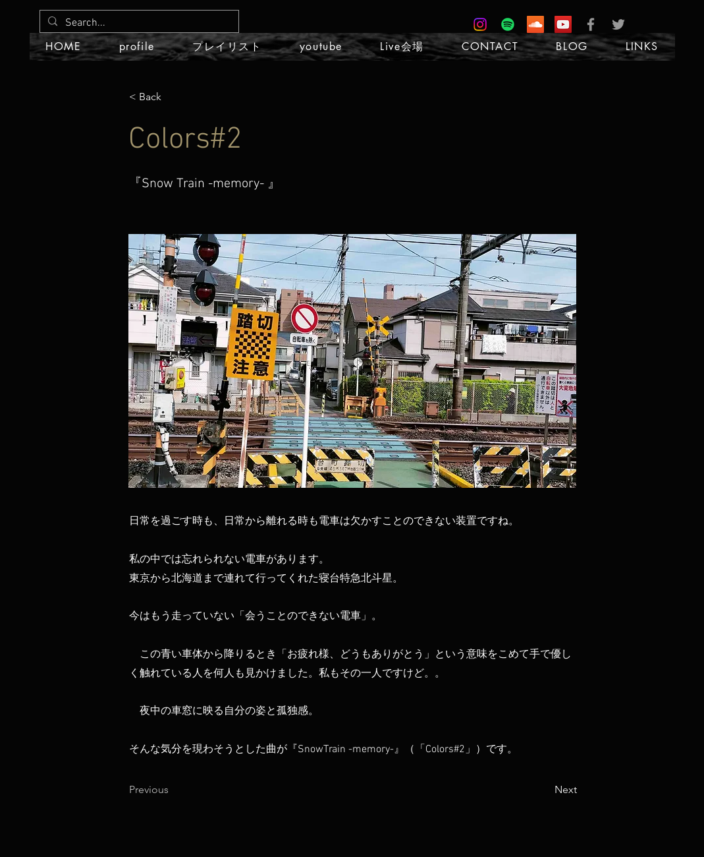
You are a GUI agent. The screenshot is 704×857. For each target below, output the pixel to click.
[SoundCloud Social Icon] (535, 24)
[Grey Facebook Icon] (590, 24)
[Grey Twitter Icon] (618, 24)
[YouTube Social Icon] (563, 24)
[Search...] (138, 23)
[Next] (544, 790)
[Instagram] (480, 24)
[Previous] (172, 790)
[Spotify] (507, 24)
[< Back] (172, 97)
